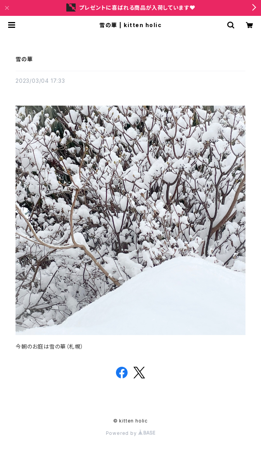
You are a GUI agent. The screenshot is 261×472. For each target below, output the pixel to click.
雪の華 (24, 59)
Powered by (131, 433)
